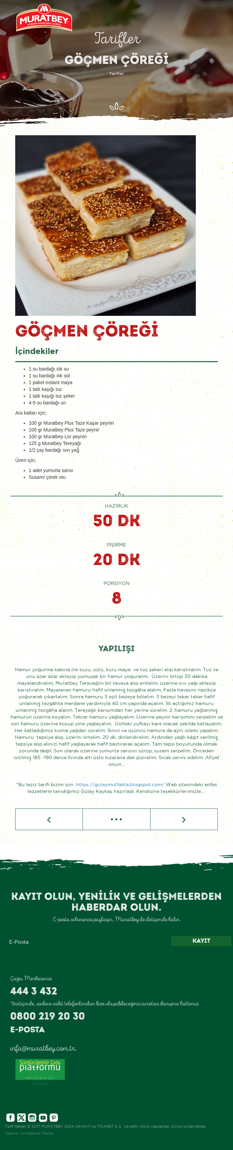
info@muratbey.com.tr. (43, 1048)
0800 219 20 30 (47, 1016)
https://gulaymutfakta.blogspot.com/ (120, 785)
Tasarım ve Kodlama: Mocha (29, 1133)
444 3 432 (33, 991)
